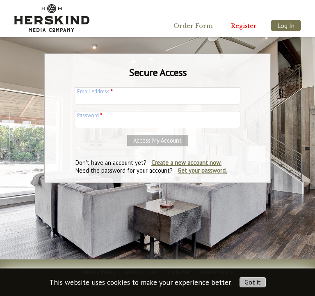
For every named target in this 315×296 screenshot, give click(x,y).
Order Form (193, 26)
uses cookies (110, 282)
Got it (252, 282)
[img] (51, 16)
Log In (285, 25)
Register (244, 26)
